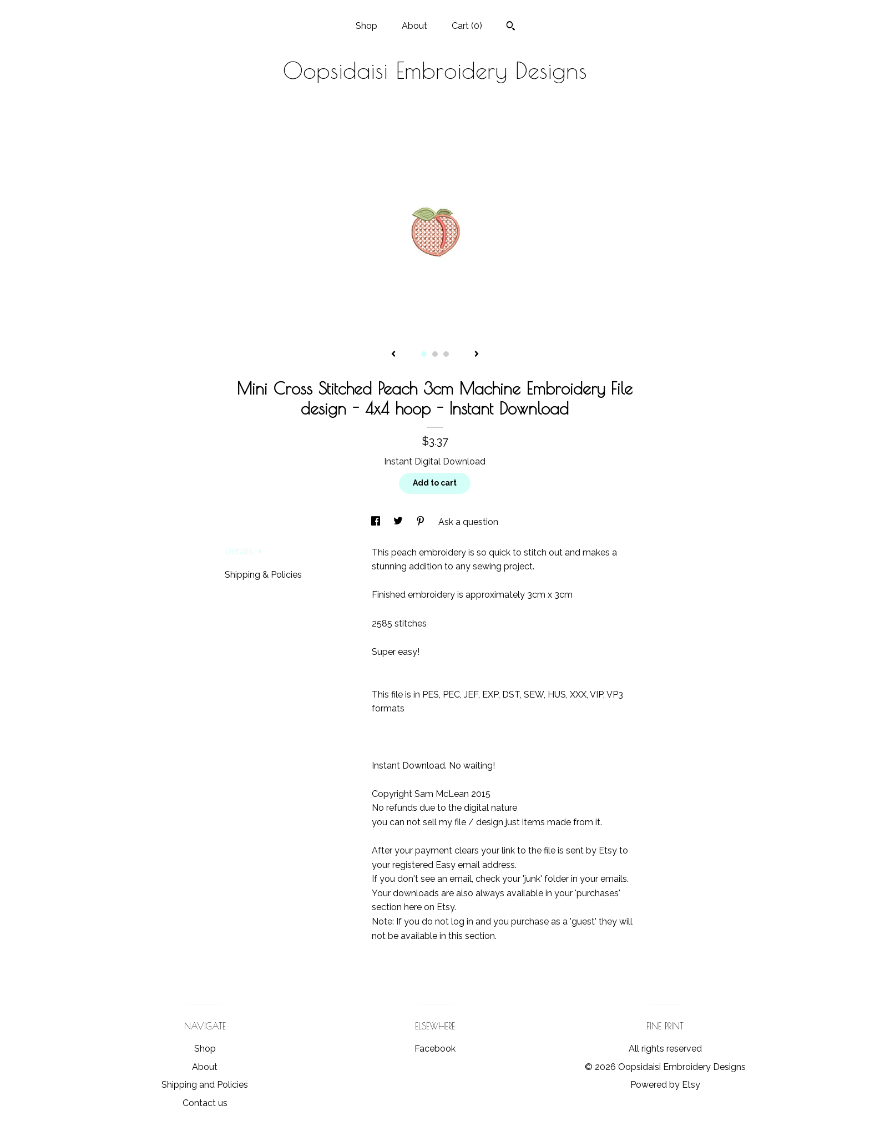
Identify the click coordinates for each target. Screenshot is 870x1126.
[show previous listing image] (393, 354)
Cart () (467, 26)
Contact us (205, 1103)
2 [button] (435, 354)
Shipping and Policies (204, 1084)
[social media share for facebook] (376, 522)
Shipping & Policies (263, 574)
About (414, 26)
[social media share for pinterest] (421, 522)
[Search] (511, 27)
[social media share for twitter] (399, 522)
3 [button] (446, 354)
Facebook (435, 1048)
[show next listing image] (476, 354)
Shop (366, 26)
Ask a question (468, 522)
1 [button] (424, 354)
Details (243, 551)
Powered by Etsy (665, 1084)
